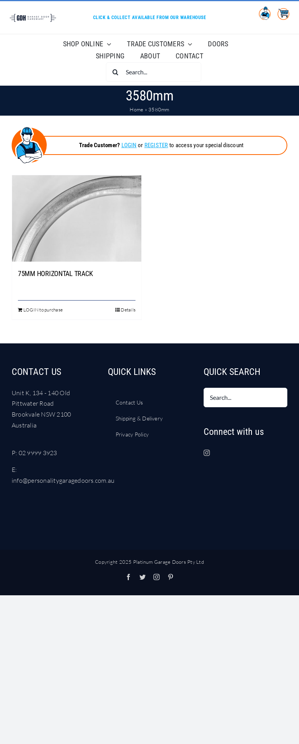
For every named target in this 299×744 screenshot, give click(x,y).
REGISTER (156, 145)
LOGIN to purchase (43, 310)
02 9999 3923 (38, 453)
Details (128, 310)
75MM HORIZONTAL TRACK (55, 273)
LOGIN (129, 145)
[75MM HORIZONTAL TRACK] (76, 218)
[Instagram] (207, 453)
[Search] (115, 72)
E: (14, 469)
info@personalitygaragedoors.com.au (63, 480)
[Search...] (153, 72)
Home (136, 109)
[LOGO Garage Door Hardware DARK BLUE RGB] (33, 17)
